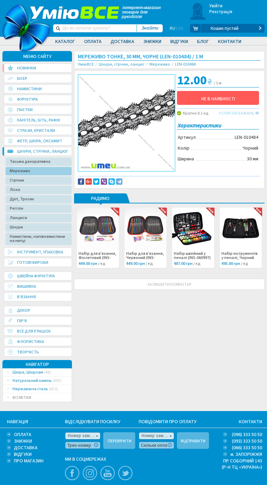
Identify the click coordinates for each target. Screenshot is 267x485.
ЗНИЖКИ (23, 441)
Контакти (229, 41)
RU (172, 28)
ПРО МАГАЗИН (28, 461)
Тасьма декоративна (30, 162)
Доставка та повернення (107, 177)
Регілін (16, 208)
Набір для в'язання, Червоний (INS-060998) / (145, 272)
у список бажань (239, 113)
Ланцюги (18, 218)
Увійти (216, 5)
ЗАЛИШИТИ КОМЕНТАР (169, 298)
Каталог (65, 41)
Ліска (15, 190)
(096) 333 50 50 (247, 435)
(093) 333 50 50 (247, 441)
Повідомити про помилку (108, 181)
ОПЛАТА (22, 435)
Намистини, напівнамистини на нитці (37, 239)
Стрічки (17, 180)
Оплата (93, 41)
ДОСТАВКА (26, 448)
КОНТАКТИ (250, 421)
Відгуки (179, 41)
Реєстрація (221, 11)
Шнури (16, 227)
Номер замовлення (84, 436)
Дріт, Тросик (22, 199)
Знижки (152, 41)
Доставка (122, 41)
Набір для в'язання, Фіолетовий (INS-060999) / (97, 272)
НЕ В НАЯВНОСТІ (218, 99)
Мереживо (20, 171)
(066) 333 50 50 (247, 448)
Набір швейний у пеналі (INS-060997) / (192, 272)
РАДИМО (100, 213)
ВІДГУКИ (23, 454)
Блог (203, 41)
